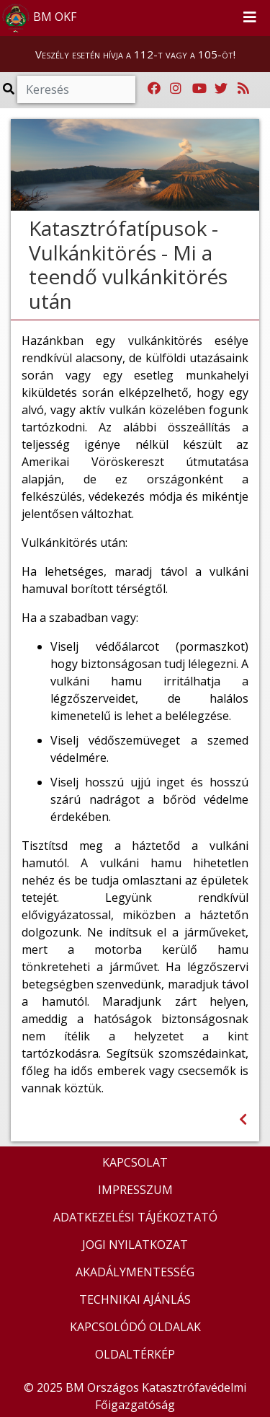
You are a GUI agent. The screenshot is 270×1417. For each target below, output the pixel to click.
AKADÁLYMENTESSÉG (135, 1272)
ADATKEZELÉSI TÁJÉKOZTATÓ (135, 1217)
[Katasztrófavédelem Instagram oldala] (175, 88)
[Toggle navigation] (250, 18)
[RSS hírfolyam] (243, 88)
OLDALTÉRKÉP (135, 1354)
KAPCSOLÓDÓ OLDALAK (135, 1327)
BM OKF (38, 18)
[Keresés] (76, 89)
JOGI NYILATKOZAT (135, 1245)
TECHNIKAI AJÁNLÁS (135, 1299)
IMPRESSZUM (135, 1190)
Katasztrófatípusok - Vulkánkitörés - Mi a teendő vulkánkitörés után (128, 264)
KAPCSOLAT (135, 1162)
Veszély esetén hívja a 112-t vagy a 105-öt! (135, 54)
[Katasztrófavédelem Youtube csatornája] (199, 88)
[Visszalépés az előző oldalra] (243, 1119)
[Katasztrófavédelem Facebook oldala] (154, 88)
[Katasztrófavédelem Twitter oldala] (221, 88)
